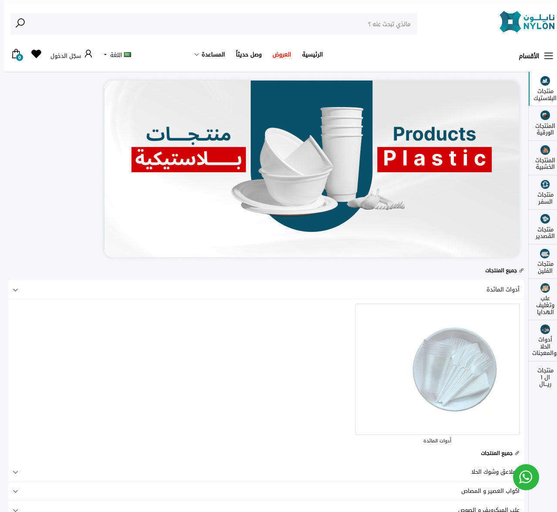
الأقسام (532, 56)
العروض (277, 54)
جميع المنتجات (500, 270)
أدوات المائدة (262, 289)
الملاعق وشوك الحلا (262, 471)
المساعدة (209, 54)
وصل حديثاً (245, 54)
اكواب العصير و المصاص (262, 490)
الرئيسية (308, 54)
